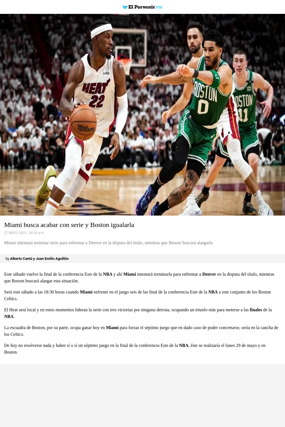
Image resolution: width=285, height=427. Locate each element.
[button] (142, 115)
